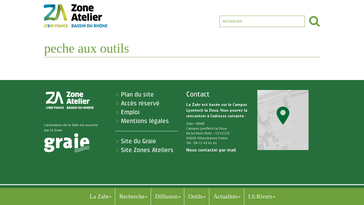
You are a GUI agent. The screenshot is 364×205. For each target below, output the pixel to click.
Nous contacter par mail (211, 150)
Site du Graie (138, 141)
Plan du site (137, 94)
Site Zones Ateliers (147, 150)
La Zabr (99, 196)
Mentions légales (145, 121)
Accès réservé (140, 103)
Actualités (225, 196)
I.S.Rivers (260, 196)
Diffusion (166, 196)
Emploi (130, 112)
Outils (195, 196)
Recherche (131, 196)
